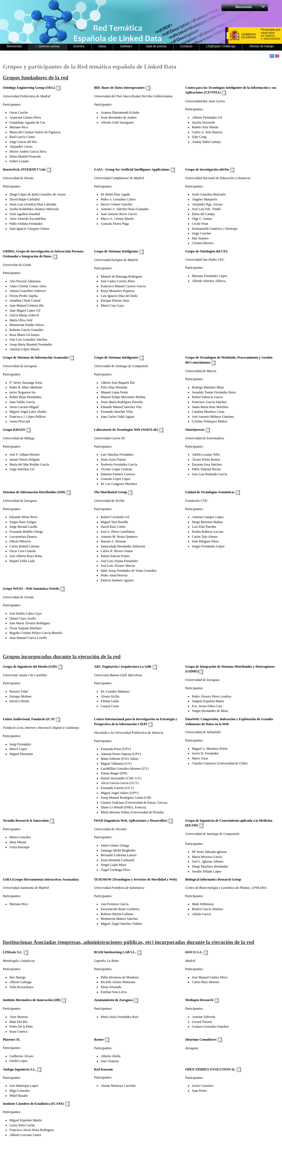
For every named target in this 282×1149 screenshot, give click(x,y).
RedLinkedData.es (57, 8)
